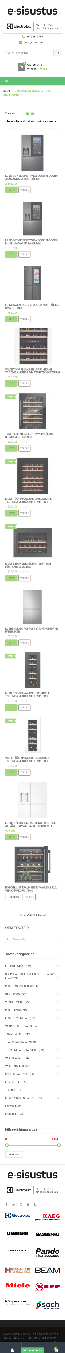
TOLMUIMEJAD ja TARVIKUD (21, 1050)
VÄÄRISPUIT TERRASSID (19, 1026)
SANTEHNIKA (13, 994)
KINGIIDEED (11, 1114)
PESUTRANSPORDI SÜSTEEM (21, 986)
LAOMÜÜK (11, 1106)
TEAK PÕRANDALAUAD (18, 1042)
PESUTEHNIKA (13, 1010)
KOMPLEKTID (12, 1082)
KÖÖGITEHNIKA (14, 966)
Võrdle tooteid (32, 1350)
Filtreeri (14, 1154)
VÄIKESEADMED (14, 1058)
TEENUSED (11, 1090)
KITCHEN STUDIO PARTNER (20, 1098)
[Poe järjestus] (31, 121)
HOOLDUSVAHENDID (16, 1074)
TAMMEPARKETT (15, 1034)
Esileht (6, 91)
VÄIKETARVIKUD (14, 1066)
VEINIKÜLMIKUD (14, 1002)
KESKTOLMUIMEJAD (16, 1018)
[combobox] (32, 52)
